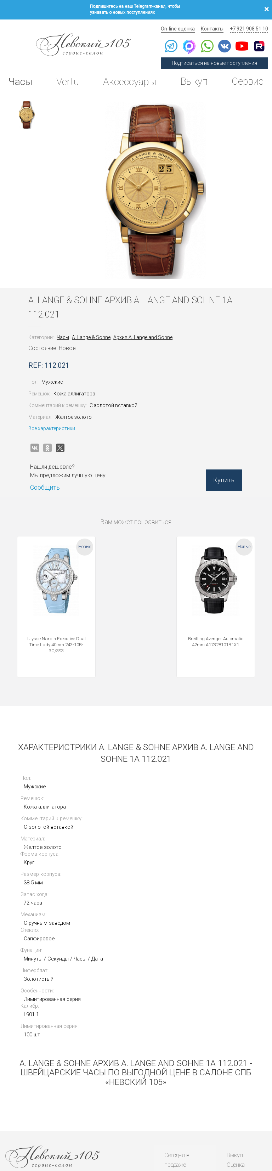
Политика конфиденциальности (28, 1132)
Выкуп (193, 79)
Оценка (236, 1045)
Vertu (67, 79)
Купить (222, 478)
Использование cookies (106, 1132)
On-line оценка (179, 26)
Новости (175, 1100)
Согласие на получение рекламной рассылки (233, 1132)
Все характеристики (53, 425)
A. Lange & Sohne (92, 334)
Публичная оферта (70, 1132)
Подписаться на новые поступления (215, 61)
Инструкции (179, 1091)
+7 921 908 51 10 (249, 26)
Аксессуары (128, 79)
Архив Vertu (179, 1082)
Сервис (247, 79)
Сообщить (46, 484)
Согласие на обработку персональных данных (161, 1132)
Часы (21, 79)
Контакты (213, 26)
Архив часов (180, 1073)
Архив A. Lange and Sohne (144, 334)
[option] (26, 111)
